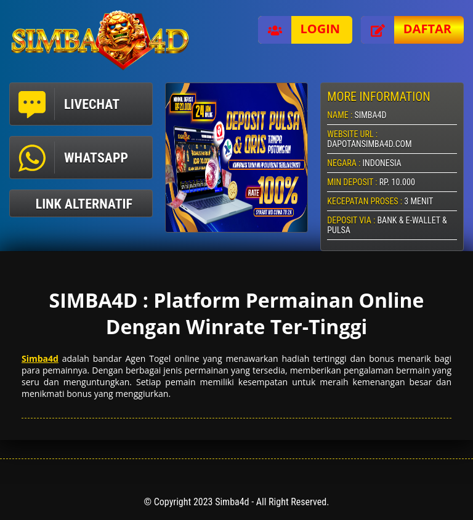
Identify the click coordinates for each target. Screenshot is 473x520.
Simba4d (40, 358)
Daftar (406, 30)
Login (299, 30)
